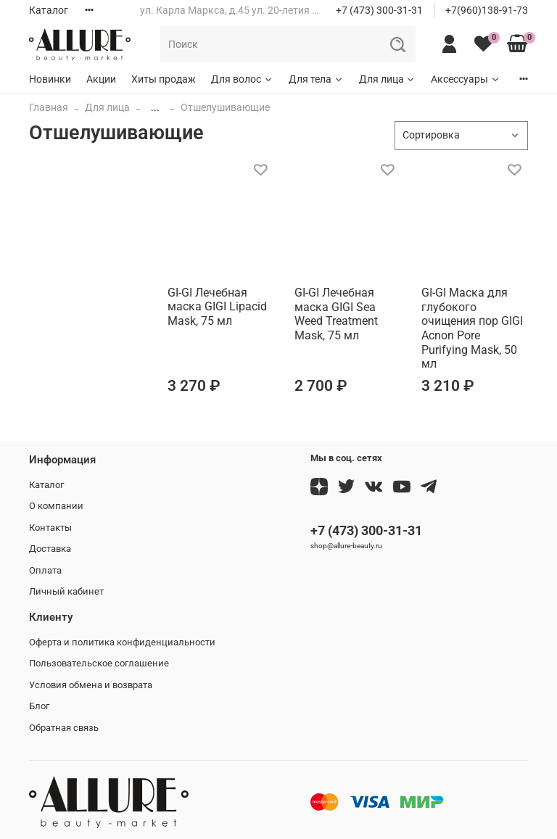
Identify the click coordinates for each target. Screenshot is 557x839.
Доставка (50, 548)
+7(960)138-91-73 (486, 10)
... (155, 107)
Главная (48, 107)
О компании (56, 505)
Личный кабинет (66, 591)
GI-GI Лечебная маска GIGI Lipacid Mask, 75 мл (217, 307)
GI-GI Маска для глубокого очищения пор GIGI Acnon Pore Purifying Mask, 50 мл (472, 328)
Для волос (242, 79)
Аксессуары (465, 79)
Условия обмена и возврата (90, 684)
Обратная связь (64, 727)
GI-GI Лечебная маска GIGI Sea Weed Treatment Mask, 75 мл (336, 314)
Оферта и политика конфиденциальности (122, 642)
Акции (101, 79)
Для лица (387, 79)
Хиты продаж (163, 79)
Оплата (45, 570)
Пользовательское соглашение (99, 663)
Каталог (48, 10)
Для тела (316, 79)
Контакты (50, 527)
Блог (39, 705)
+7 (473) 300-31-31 (379, 10)
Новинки (50, 79)
